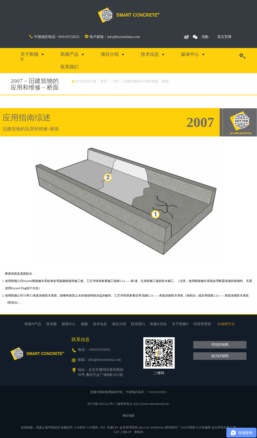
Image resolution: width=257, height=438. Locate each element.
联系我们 (69, 66)
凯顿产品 (69, 54)
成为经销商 (220, 356)
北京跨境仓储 (220, 427)
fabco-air (143, 427)
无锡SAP (112, 427)
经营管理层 (202, 324)
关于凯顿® (29, 57)
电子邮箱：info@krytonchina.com (112, 37)
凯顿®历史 (158, 324)
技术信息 (150, 54)
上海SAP (126, 432)
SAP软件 (80, 427)
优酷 (205, 37)
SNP (102, 427)
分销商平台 (226, 324)
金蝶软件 (67, 427)
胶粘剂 (138, 432)
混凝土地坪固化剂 (48, 427)
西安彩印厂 (172, 427)
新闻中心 (69, 324)
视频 (84, 324)
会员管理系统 (128, 427)
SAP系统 (92, 427)
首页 (103, 81)
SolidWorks (157, 427)
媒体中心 (190, 54)
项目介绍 (110, 54)
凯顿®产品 (33, 324)
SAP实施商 (203, 427)
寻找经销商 (220, 345)
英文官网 (224, 37)
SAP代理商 (188, 427)
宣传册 (51, 324)
